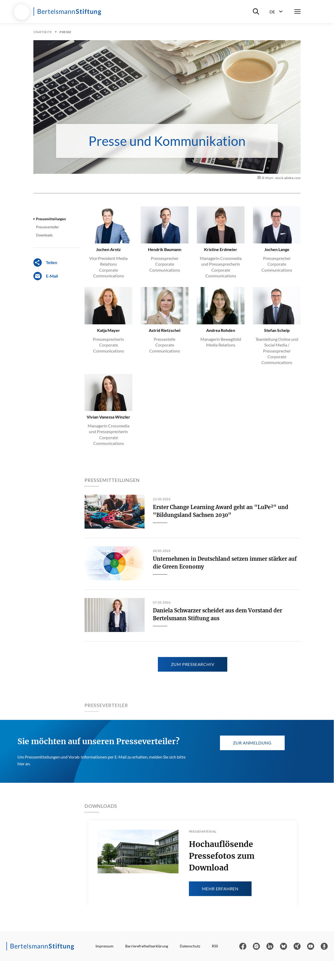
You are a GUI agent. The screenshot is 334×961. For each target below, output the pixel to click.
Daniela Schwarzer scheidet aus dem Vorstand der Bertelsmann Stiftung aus (217, 614)
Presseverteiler (47, 227)
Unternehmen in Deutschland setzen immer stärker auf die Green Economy (225, 563)
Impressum (105, 946)
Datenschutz (190, 946)
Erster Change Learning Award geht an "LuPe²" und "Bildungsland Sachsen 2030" (220, 511)
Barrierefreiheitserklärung (146, 946)
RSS (215, 946)
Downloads (44, 235)
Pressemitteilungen (51, 219)
